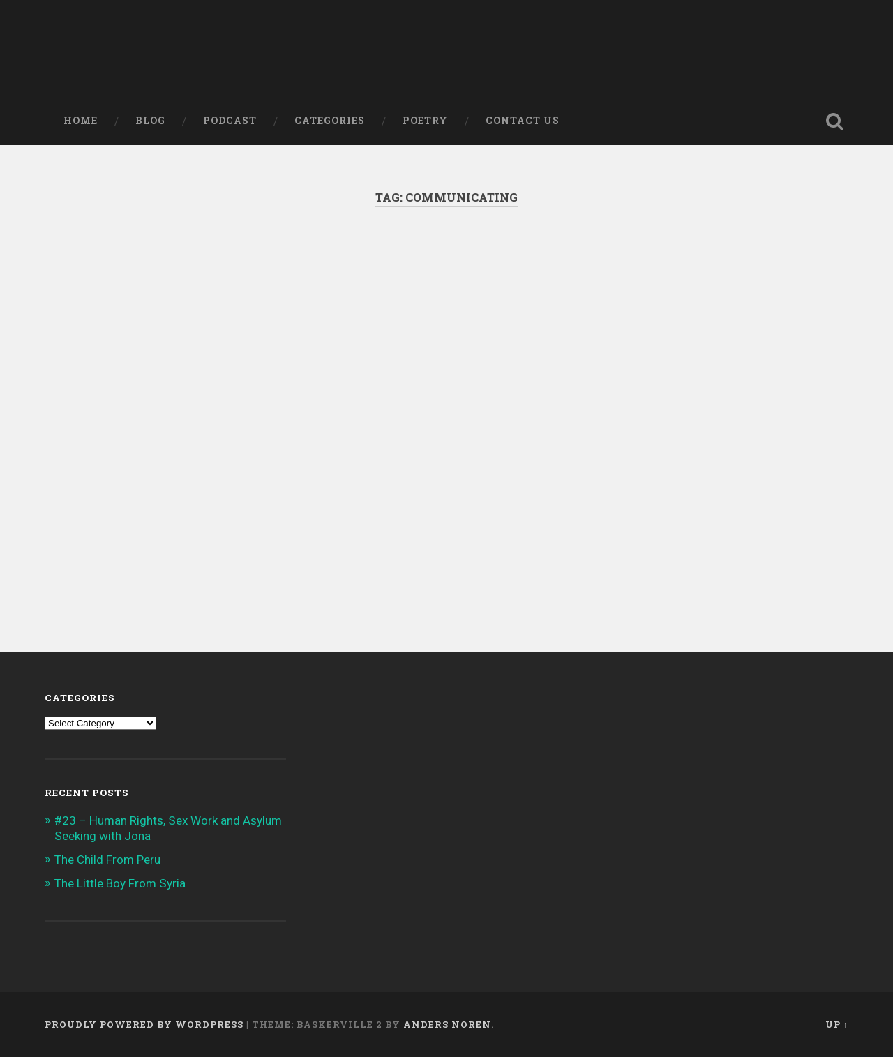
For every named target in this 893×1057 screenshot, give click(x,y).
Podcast (230, 120)
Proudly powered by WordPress (144, 1024)
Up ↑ (836, 1024)
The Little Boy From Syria (120, 883)
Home (80, 120)
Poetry (425, 120)
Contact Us (523, 120)
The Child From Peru (107, 860)
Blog (150, 120)
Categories (329, 120)
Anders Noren (447, 1024)
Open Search (834, 121)
